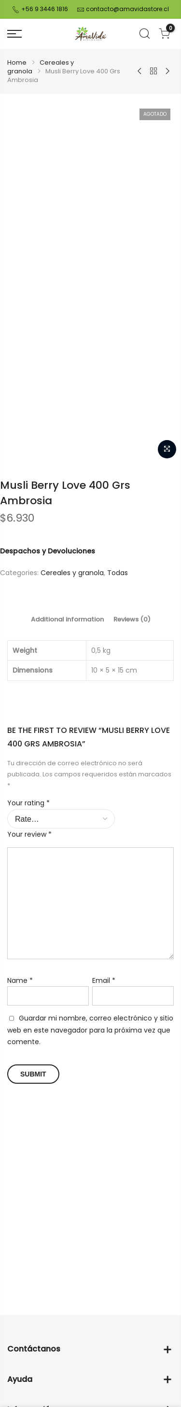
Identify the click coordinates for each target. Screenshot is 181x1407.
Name (20, 1082)
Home (17, 62)
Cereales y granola (40, 67)
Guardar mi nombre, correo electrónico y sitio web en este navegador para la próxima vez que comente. (90, 1131)
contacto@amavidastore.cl (127, 9)
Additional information (67, 721)
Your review (29, 935)
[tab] (67, 721)
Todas (117, 674)
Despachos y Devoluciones (47, 652)
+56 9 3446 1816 (44, 9)
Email (103, 1082)
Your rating (28, 904)
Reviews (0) (132, 721)
